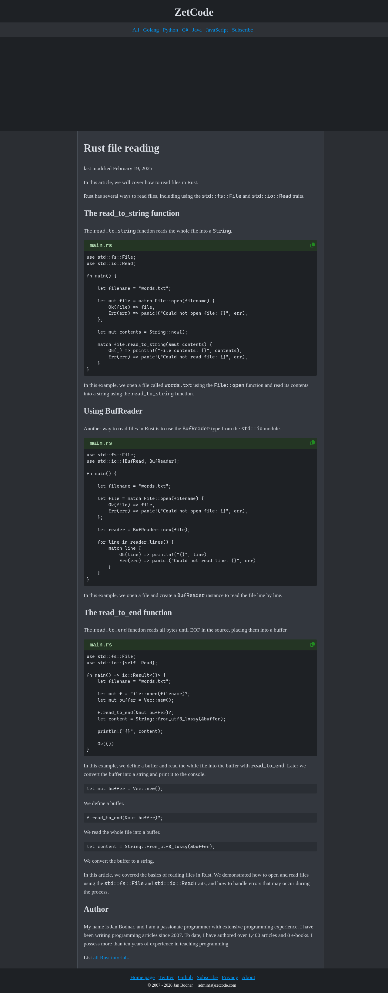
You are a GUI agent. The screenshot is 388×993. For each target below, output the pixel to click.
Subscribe (242, 30)
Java (197, 30)
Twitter (166, 977)
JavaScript (217, 30)
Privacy (230, 977)
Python (170, 30)
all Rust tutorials (111, 957)
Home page (142, 977)
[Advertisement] (194, 84)
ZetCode (194, 12)
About (248, 977)
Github (185, 977)
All (135, 30)
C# (185, 30)
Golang (151, 30)
